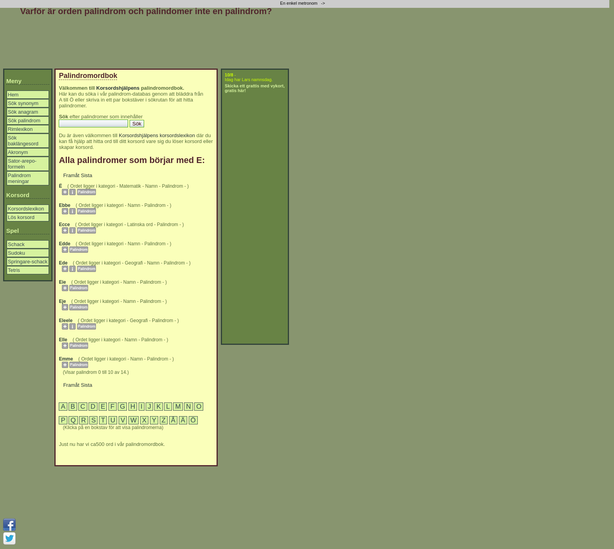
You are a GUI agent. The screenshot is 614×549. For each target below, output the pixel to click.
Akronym (18, 152)
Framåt (71, 175)
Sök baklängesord (23, 141)
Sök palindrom (24, 120)
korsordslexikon (177, 135)
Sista (86, 175)
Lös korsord (21, 217)
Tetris (14, 270)
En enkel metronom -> (303, 3)
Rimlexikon (20, 129)
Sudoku (16, 253)
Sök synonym (23, 103)
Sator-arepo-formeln (22, 164)
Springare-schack (27, 262)
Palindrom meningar (19, 178)
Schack (16, 244)
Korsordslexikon (26, 209)
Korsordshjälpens (118, 88)
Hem (13, 95)
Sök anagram (23, 112)
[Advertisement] (146, 44)
